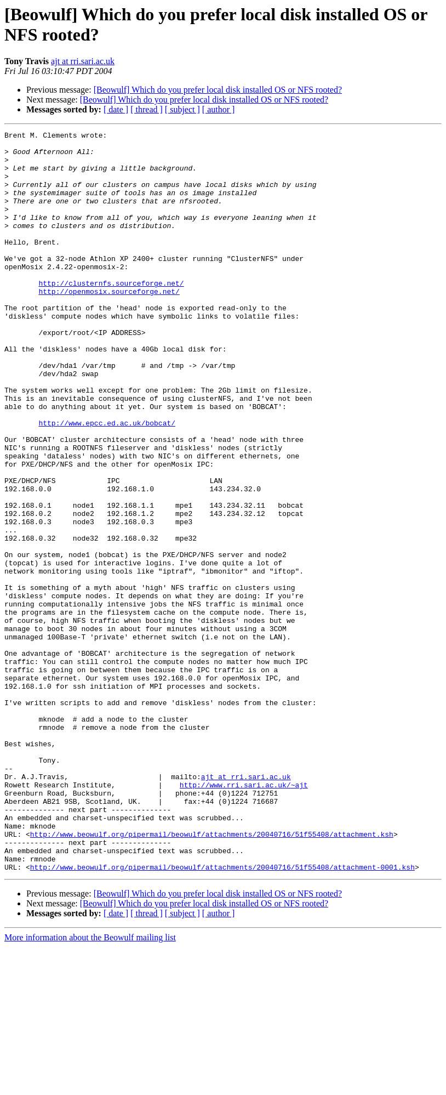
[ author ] (218, 109)
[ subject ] (182, 109)
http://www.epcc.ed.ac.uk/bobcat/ (106, 482)
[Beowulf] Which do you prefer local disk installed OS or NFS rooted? (218, 89)
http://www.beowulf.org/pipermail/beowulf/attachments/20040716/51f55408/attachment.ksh (211, 975)
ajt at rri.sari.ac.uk (83, 61)
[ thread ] (146, 109)
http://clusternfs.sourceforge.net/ (111, 314)
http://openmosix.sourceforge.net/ (108, 324)
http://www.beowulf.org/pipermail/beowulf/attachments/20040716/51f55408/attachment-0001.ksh (222, 1015)
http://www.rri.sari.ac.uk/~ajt (244, 916)
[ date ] (116, 109)
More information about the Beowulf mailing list (90, 1085)
